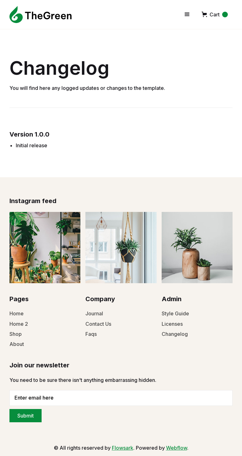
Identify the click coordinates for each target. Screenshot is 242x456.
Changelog (175, 334)
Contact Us (98, 324)
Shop (15, 334)
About (16, 344)
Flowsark (122, 448)
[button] (187, 14)
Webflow (176, 448)
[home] (40, 14)
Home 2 (18, 324)
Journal (94, 313)
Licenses (172, 324)
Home (16, 313)
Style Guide (175, 313)
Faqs (91, 334)
